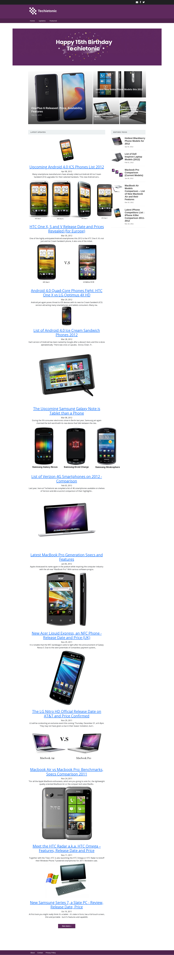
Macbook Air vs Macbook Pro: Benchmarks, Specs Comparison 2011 (66, 771)
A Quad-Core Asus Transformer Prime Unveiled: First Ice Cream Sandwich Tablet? (129, 112)
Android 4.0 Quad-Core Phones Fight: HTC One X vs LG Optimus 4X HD (66, 292)
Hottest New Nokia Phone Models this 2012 (119, 89)
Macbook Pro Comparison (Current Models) (134, 173)
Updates (42, 21)
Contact (40, 953)
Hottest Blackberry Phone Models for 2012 (135, 141)
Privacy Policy (51, 953)
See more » (66, 926)
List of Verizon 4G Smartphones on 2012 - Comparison (66, 478)
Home (32, 21)
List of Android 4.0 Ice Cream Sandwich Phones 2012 (66, 332)
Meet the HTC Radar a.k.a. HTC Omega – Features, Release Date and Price (67, 848)
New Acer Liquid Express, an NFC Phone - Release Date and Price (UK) (67, 635)
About (32, 953)
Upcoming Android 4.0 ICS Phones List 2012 (66, 166)
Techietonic (47, 11)
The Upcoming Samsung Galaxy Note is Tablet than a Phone (66, 410)
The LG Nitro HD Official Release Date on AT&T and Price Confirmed (66, 713)
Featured (53, 21)
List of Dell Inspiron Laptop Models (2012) (133, 157)
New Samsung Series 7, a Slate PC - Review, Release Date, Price (66, 904)
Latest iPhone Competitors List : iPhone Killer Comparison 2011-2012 (135, 215)
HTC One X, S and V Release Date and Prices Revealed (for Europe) (67, 228)
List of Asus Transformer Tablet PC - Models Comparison (105, 114)
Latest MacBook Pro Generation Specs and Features (66, 557)
